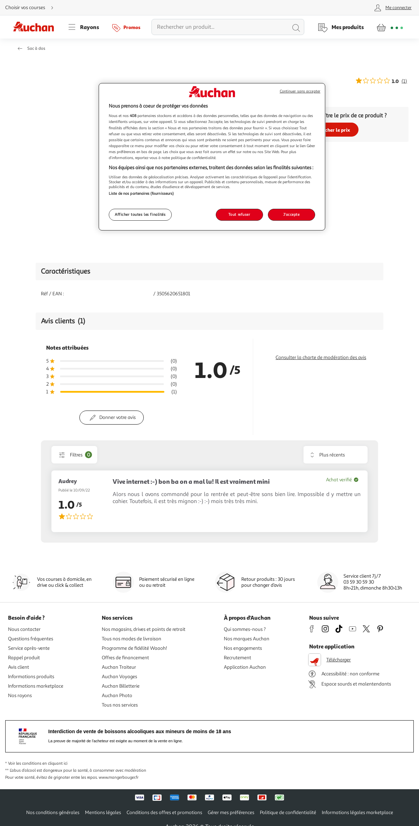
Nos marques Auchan (246, 639)
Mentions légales (103, 812)
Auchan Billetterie (121, 686)
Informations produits (31, 677)
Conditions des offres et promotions (164, 812)
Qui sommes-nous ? (245, 629)
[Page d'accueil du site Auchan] (36, 27)
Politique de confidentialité (288, 812)
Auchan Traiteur (119, 667)
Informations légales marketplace (357, 812)
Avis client (18, 667)
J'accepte (291, 214)
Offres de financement (125, 658)
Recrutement (237, 658)
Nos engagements (243, 648)
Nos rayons (20, 695)
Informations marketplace (35, 686)
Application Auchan (245, 667)
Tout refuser (239, 214)
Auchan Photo (117, 695)
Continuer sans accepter (300, 91)
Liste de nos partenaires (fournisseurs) (141, 193)
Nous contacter (24, 629)
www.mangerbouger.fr (119, 777)
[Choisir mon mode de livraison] (32, 7)
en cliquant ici (55, 763)
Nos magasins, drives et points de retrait (143, 629)
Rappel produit (24, 658)
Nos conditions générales (52, 812)
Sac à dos (36, 48)
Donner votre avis (117, 417)
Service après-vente (29, 648)
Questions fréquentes (30, 639)
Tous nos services (120, 705)
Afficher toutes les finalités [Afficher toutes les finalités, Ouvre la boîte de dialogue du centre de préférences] (140, 214)
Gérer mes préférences (231, 812)
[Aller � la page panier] (390, 27)
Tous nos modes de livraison (131, 639)
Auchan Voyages (119, 677)
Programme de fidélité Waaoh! (134, 648)
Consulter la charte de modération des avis (321, 357)
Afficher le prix (333, 130)
